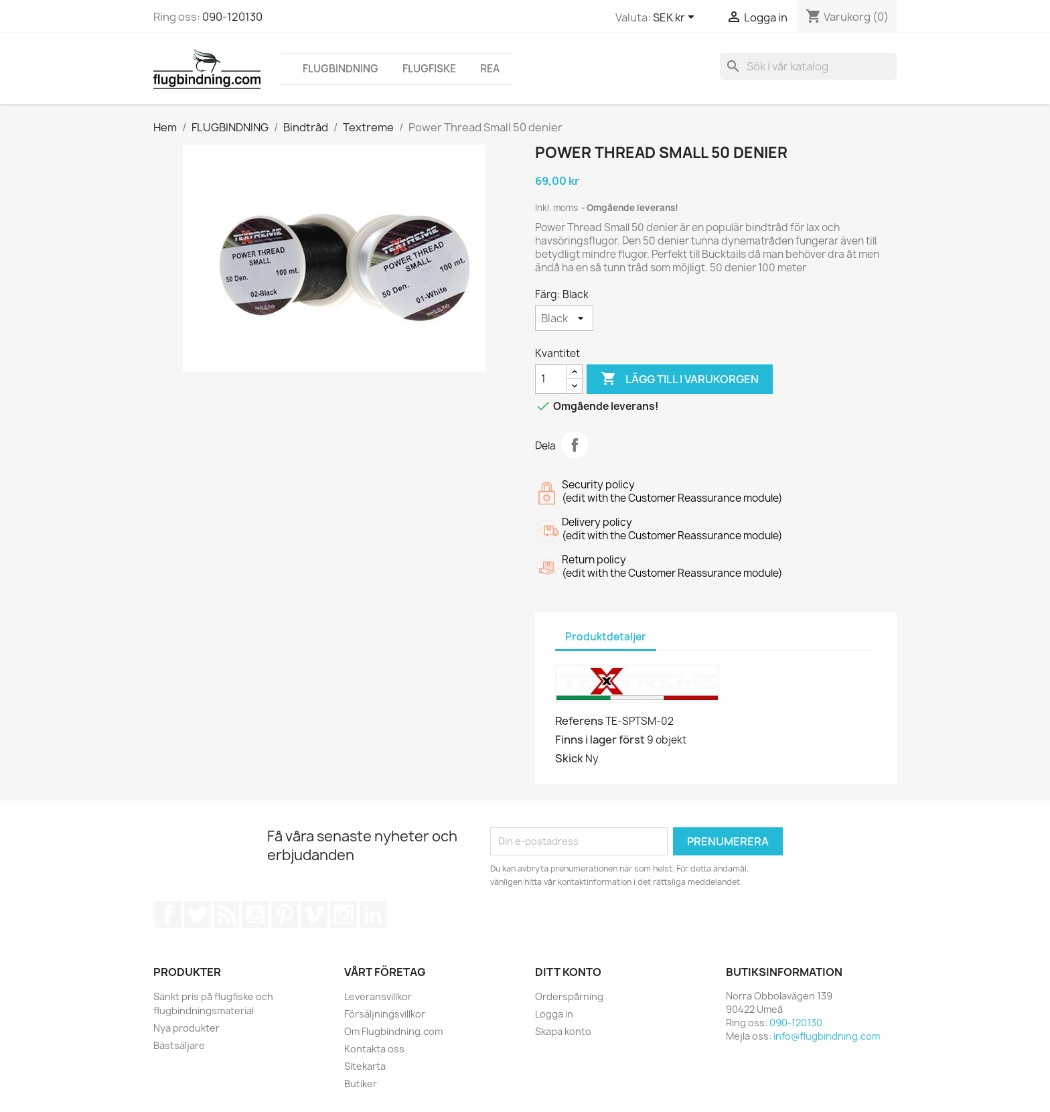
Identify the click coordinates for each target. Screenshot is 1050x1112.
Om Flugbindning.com (393, 1031)
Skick (569, 758)
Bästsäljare (179, 1045)
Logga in (554, 1013)
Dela (574, 444)
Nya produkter (186, 1028)
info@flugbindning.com (826, 1036)
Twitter (197, 914)
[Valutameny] (676, 18)
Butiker (360, 1083)
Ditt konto (568, 972)
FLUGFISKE (429, 69)
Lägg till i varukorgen (680, 379)
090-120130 (232, 16)
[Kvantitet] (551, 379)
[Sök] (808, 66)
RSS (226, 914)
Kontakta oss (374, 1048)
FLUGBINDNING (340, 69)
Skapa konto (563, 1031)
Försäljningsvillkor (384, 1013)
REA (490, 69)
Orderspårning (569, 996)
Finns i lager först (600, 739)
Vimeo (314, 914)
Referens (579, 720)
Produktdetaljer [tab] (605, 637)
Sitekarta (365, 1066)
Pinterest (284, 914)
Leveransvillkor (378, 996)
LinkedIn (373, 914)
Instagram (343, 914)
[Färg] (564, 318)
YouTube (255, 914)
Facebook (168, 914)
